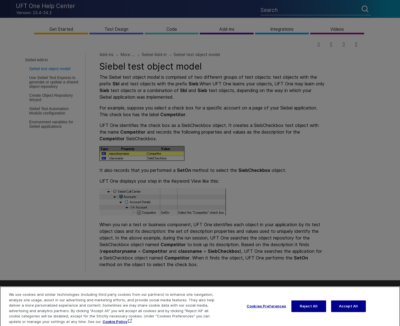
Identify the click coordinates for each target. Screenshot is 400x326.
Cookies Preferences (266, 309)
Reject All (309, 309)
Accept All (348, 309)
